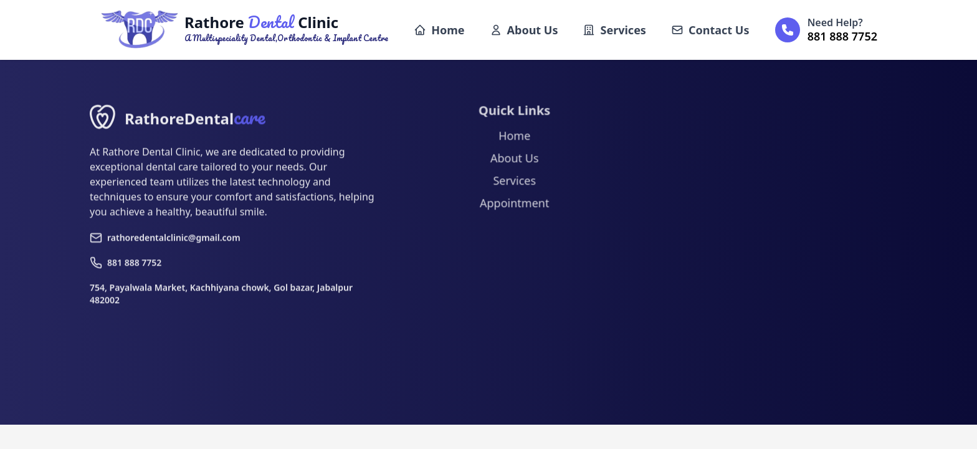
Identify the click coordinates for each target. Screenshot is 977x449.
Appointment (511, 207)
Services (614, 29)
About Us (524, 29)
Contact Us (710, 29)
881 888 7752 (125, 267)
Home (439, 29)
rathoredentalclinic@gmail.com (165, 242)
